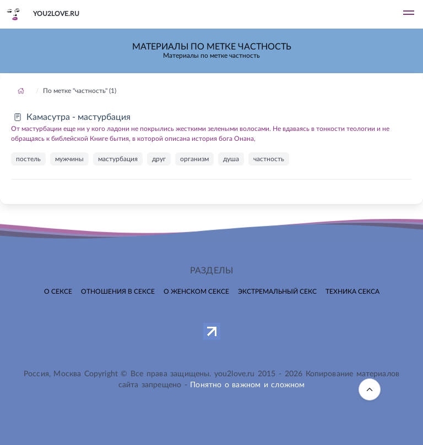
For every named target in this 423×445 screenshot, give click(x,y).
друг (159, 159)
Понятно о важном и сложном (247, 385)
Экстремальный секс (277, 291)
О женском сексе (196, 291)
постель (28, 159)
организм (194, 159)
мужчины (69, 159)
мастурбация (118, 159)
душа (231, 159)
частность (268, 159)
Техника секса (352, 291)
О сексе (58, 291)
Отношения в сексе (118, 291)
